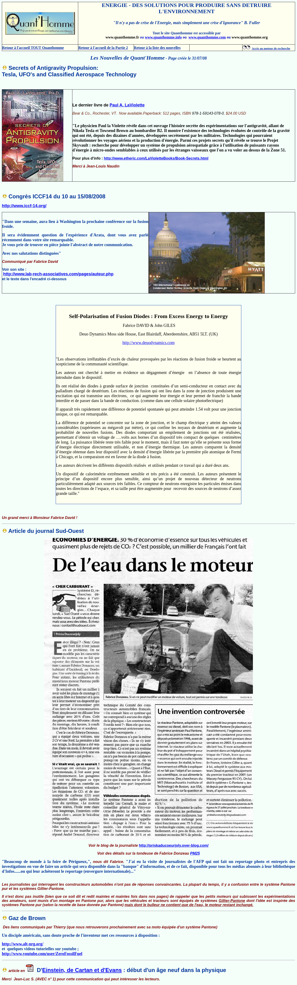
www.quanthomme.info (163, 37)
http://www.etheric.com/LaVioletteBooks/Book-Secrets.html (156, 158)
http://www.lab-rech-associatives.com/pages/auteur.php (58, 274)
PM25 (195, 853)
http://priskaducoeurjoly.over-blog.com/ (174, 845)
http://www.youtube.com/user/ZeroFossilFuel (42, 953)
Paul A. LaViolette (127, 105)
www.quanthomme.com (207, 37)
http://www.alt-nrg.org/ (22, 944)
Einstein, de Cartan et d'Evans (82, 970)
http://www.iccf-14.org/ (24, 205)
